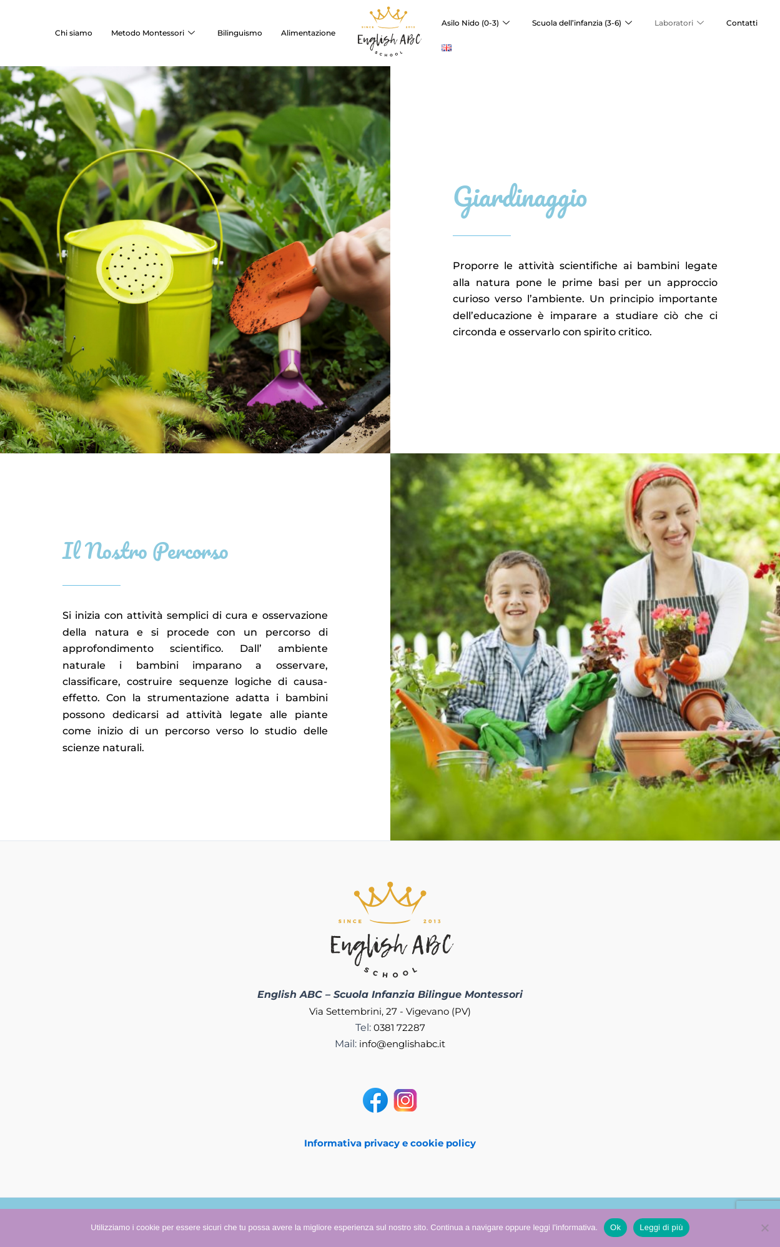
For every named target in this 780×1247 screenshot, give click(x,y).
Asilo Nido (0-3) (476, 23)
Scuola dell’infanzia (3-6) (582, 23)
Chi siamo (73, 32)
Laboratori (679, 23)
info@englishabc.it (402, 1044)
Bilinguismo (239, 32)
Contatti (742, 22)
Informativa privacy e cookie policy (390, 1143)
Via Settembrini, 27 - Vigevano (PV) (390, 1011)
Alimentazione (308, 32)
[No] (764, 1227)
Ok (615, 1227)
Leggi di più (661, 1227)
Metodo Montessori (153, 33)
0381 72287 (399, 1027)
